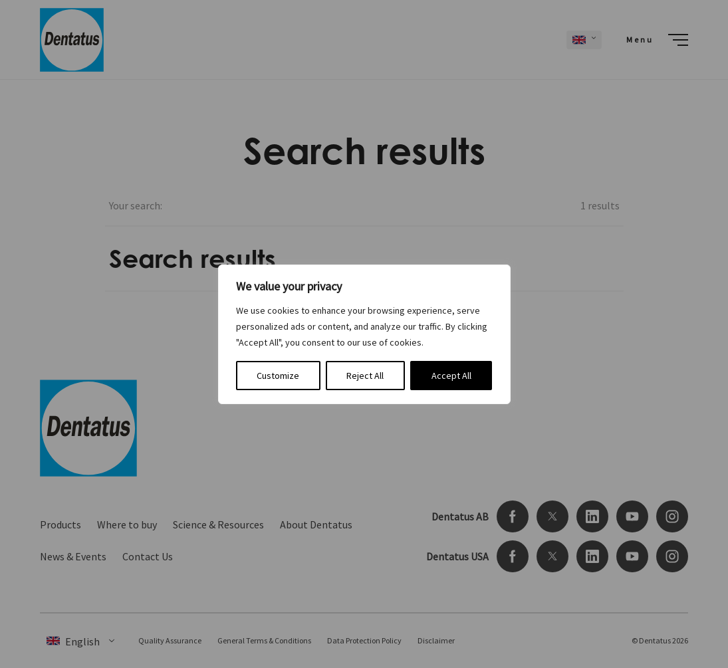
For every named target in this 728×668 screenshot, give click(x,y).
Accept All (451, 376)
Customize (278, 376)
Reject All (365, 376)
